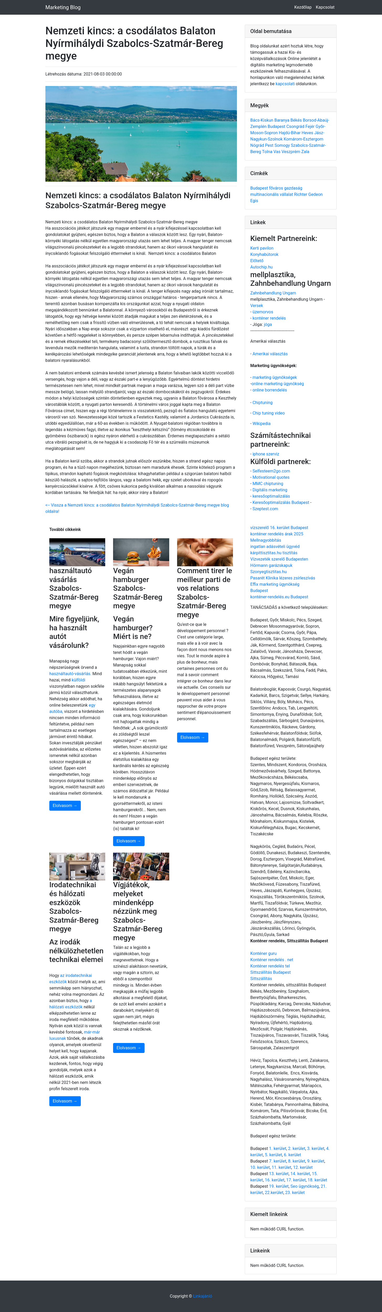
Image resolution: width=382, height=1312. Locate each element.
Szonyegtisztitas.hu (268, 571)
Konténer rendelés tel (270, 966)
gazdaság (293, 188)
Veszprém (291, 151)
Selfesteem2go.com (271, 471)
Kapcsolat (325, 7)
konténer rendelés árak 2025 (276, 533)
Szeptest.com (265, 508)
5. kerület (273, 1154)
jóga (268, 324)
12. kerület (302, 1167)
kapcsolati (285, 83)
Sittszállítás (261, 978)
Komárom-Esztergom (303, 139)
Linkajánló (202, 1296)
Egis (254, 200)
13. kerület (278, 1173)
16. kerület (274, 1179)
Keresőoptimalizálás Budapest (280, 502)
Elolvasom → (65, 805)
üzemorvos (262, 311)
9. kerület (315, 1161)
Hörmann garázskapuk (271, 565)
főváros (276, 188)
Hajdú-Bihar (290, 132)
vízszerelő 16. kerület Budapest (279, 527)
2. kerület (296, 1148)
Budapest (277, 126)
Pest (269, 145)
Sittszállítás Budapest (270, 972)
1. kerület (277, 1148)
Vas (277, 151)
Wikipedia (261, 423)
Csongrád (295, 126)
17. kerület (296, 1179)
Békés (296, 120)
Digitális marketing (269, 489)
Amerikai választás (270, 353)
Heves (308, 132)
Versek (256, 305)
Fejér (310, 126)
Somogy (282, 145)
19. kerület (278, 1186)
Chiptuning (262, 402)
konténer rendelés (269, 318)
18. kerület (317, 1179)
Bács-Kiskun (262, 120)
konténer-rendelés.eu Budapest (279, 596)
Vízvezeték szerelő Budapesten (279, 559)
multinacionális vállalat (272, 194)
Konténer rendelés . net (271, 959)
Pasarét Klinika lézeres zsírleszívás (282, 578)
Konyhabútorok (264, 254)
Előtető (256, 260)
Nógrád (257, 145)
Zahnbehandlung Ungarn (273, 293)
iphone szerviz (265, 453)
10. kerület (260, 1167)
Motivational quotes (270, 477)
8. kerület (296, 1161)
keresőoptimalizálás (271, 496)
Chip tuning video (268, 413)
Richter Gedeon (308, 194)
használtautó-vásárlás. (70, 673)
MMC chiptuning (267, 483)
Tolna (267, 151)
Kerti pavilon (261, 248)
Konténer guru (263, 953)
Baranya (282, 120)
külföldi (78, 679)
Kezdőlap (303, 7)
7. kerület (277, 1161)
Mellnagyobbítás (265, 540)
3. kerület (315, 1148)
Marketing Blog (63, 7)
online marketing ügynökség (277, 383)
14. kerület (300, 1173)
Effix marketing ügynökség (274, 584)
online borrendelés (269, 390)
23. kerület (295, 1192)
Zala (305, 151)
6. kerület (292, 1154)
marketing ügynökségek (274, 377)
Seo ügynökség (304, 1186)
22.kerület (274, 1192)
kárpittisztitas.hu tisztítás (274, 552)
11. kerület (281, 1167)
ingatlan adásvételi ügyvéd (275, 546)
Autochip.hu (261, 267)
